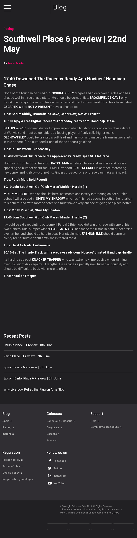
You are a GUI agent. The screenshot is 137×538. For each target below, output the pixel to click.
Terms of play (12, 466)
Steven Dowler (15, 63)
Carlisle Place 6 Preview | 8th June (28, 345)
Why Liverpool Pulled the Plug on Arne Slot (34, 389)
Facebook (56, 460)
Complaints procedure (106, 427)
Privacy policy (12, 459)
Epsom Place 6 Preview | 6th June (28, 367)
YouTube (56, 483)
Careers (53, 433)
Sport (7, 421)
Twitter (54, 468)
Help (94, 421)
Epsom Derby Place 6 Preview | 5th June (32, 378)
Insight (8, 433)
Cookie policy (12, 472)
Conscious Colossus (61, 421)
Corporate (54, 427)
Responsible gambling (18, 479)
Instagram (56, 475)
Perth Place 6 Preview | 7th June (27, 356)
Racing (8, 427)
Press (52, 440)
